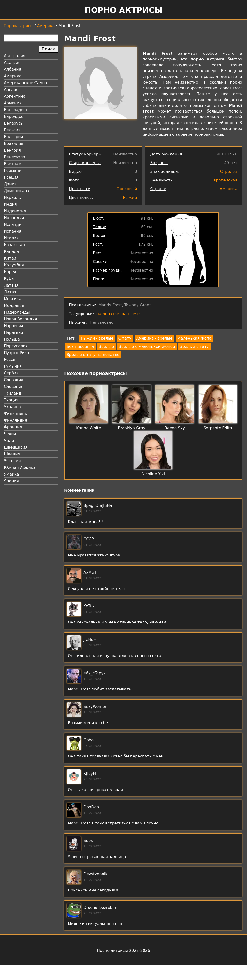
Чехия (10, 433)
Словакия (13, 379)
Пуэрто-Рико (16, 352)
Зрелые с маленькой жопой (147, 346)
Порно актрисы (123, 10)
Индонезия (15, 211)
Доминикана (16, 190)
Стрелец (228, 171)
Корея (10, 271)
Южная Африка (19, 467)
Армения (13, 103)
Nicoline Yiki (153, 474)
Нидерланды (17, 312)
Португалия (16, 346)
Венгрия (12, 150)
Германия (14, 170)
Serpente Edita (217, 428)
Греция (11, 177)
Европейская (224, 180)
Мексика (12, 298)
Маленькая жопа (194, 338)
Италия (11, 238)
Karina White (88, 428)
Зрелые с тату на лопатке (93, 354)
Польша (12, 339)
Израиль (12, 197)
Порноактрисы (18, 25)
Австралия (14, 56)
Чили (9, 440)
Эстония (12, 460)
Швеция (12, 454)
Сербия (11, 373)
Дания (10, 184)
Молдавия (14, 305)
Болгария (13, 136)
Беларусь (13, 123)
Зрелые (106, 346)
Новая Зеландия (20, 319)
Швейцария (15, 447)
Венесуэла (14, 157)
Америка (46, 25)
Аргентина (15, 96)
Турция (11, 400)
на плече (131, 313)
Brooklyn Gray (131, 428)
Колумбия (14, 265)
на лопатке (107, 313)
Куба (9, 278)
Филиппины (16, 413)
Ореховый (127, 189)
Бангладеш (15, 109)
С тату (124, 338)
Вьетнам (12, 163)
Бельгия (12, 130)
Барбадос (13, 116)
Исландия (14, 224)
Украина (12, 406)
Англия (11, 89)
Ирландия (14, 217)
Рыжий (130, 197)
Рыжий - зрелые (97, 338)
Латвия (11, 285)
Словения (13, 386)
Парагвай (13, 332)
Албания (12, 69)
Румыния (13, 366)
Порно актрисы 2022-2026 (123, 950)
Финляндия (15, 420)
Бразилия (13, 143)
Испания (12, 231)
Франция (13, 427)
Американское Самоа (25, 82)
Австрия (12, 62)
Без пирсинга (80, 346)
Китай (10, 258)
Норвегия (13, 325)
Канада (11, 251)
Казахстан (14, 244)
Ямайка (11, 474)
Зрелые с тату (194, 346)
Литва (10, 292)
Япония (11, 481)
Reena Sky (175, 428)
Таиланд (12, 393)
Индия (10, 204)
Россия (11, 359)
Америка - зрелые (154, 338)
